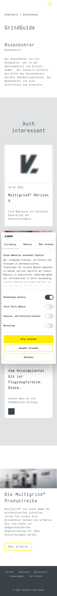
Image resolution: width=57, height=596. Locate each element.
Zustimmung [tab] (10, 244)
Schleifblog (30, 15)
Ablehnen (28, 357)
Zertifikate (36, 576)
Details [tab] (27, 244)
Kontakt (9, 572)
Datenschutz (40, 572)
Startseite (11, 15)
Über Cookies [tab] (46, 244)
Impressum (23, 572)
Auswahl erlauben (28, 348)
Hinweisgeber (17, 576)
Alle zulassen (28, 339)
